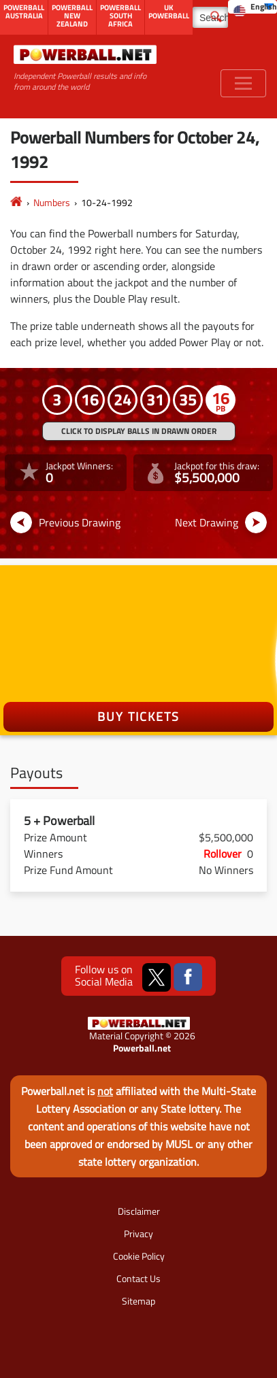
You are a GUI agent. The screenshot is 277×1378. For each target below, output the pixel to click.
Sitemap (138, 1301)
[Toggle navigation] (243, 83)
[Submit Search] (216, 15)
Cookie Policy (139, 1256)
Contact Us (138, 1278)
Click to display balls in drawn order (138, 430)
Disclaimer (139, 1211)
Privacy (138, 1233)
